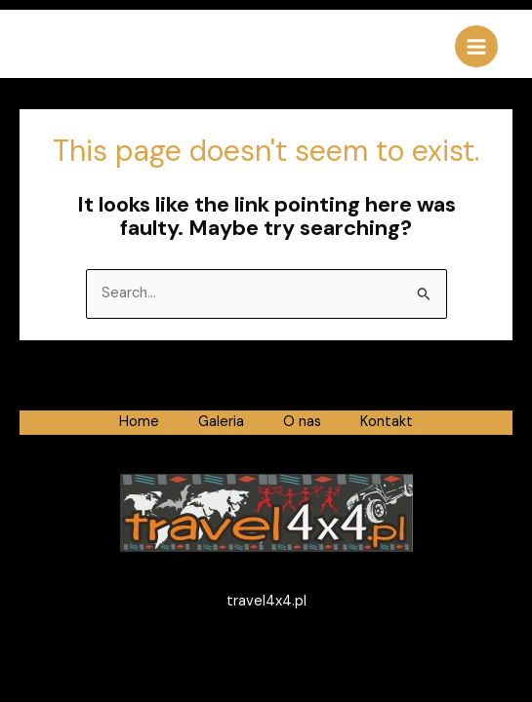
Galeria (221, 421)
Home (139, 421)
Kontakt (386, 421)
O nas (302, 421)
